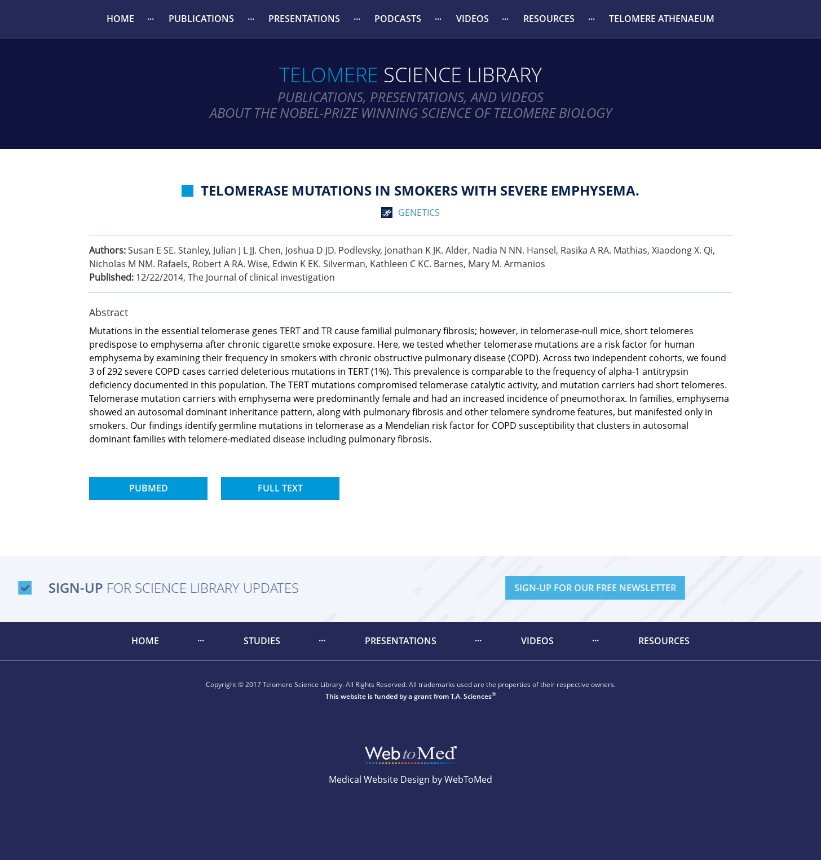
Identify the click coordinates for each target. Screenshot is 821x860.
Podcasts (397, 18)
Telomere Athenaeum (661, 18)
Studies (262, 641)
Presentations (304, 18)
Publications (201, 18)
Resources (549, 18)
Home (120, 18)
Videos (472, 18)
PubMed (148, 488)
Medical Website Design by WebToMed (410, 779)
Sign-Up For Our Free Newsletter (668, 588)
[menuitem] (120, 19)
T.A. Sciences (471, 696)
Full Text (280, 488)
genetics (419, 212)
